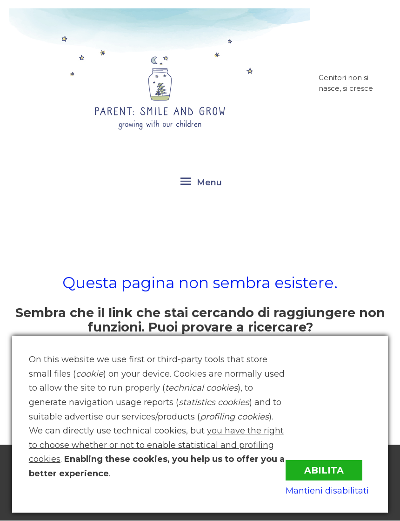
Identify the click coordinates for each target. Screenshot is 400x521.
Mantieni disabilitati (329, 490)
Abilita (327, 468)
